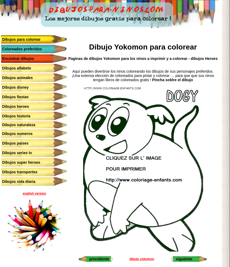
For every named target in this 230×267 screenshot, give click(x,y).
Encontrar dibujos (18, 58)
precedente (99, 259)
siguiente (184, 259)
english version (34, 193)
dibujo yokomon (142, 259)
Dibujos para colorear (21, 39)
